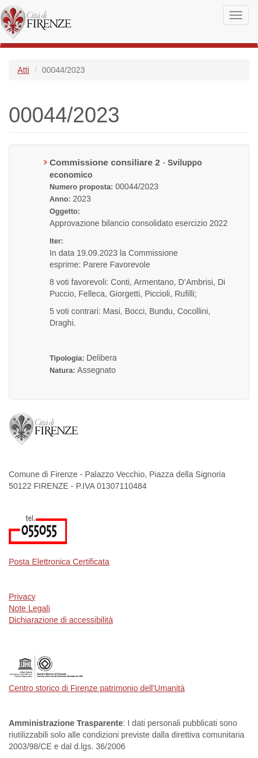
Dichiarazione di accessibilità (61, 620)
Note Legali (29, 608)
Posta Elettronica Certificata (59, 561)
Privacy (22, 596)
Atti (23, 70)
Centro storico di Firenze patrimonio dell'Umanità (97, 688)
